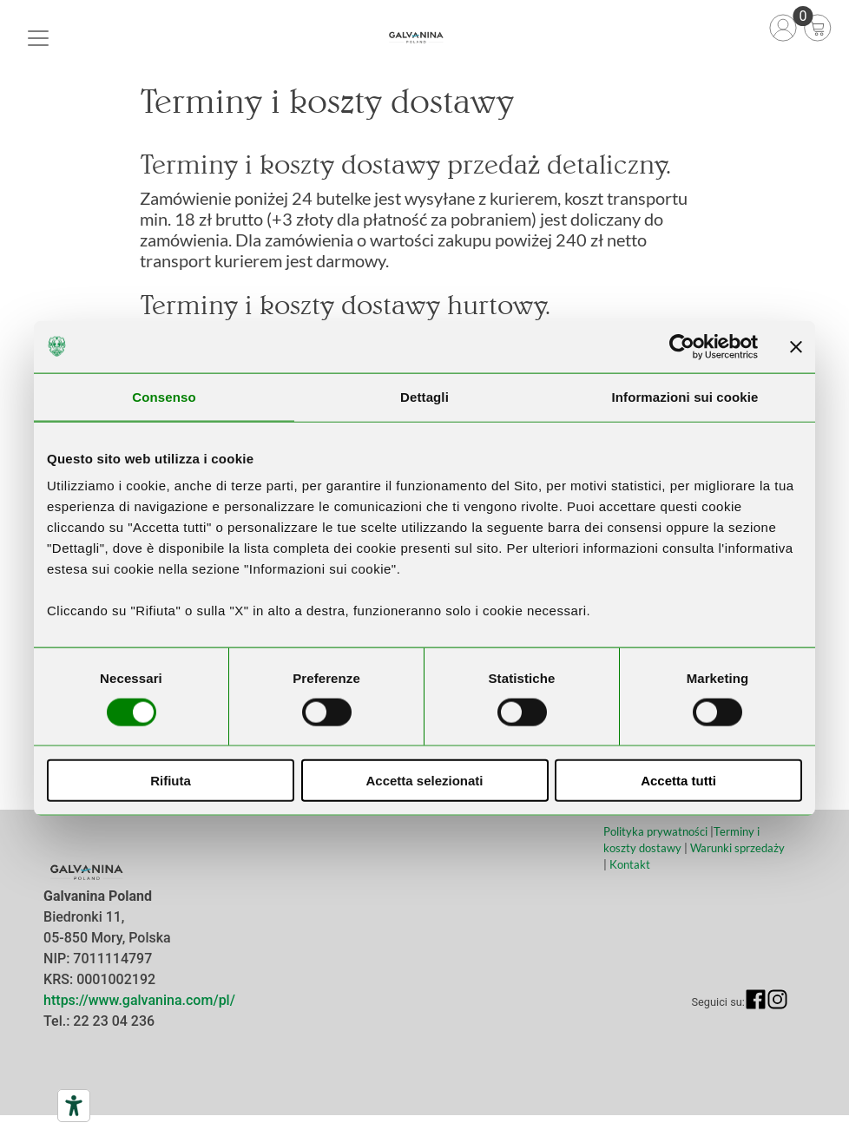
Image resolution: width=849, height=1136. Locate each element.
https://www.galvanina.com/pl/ (139, 1000)
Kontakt (629, 864)
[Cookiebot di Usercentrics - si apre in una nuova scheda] (682, 346)
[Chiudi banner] (796, 346)
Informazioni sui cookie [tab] (685, 396)
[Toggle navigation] (38, 38)
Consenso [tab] (163, 396)
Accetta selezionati (424, 780)
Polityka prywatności (655, 831)
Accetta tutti (678, 780)
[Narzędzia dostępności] (73, 1105)
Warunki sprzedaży (737, 848)
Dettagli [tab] (424, 396)
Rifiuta (170, 780)
